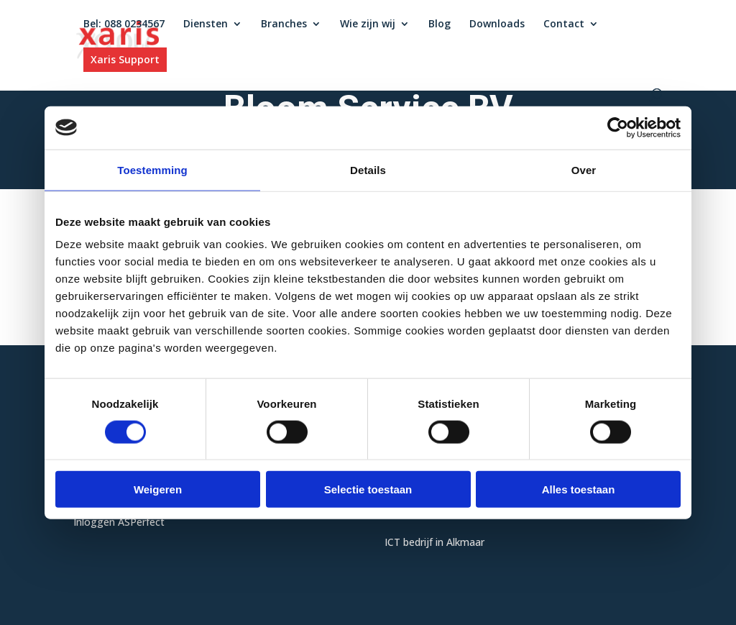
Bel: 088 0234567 (124, 24)
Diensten (205, 24)
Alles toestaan (578, 489)
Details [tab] (368, 169)
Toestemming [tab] (152, 169)
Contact (563, 24)
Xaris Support (125, 59)
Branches (284, 24)
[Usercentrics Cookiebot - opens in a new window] (618, 127)
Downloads (497, 24)
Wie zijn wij (367, 24)
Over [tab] (584, 169)
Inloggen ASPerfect (119, 522)
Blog (439, 24)
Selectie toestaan (368, 489)
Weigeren (158, 489)
